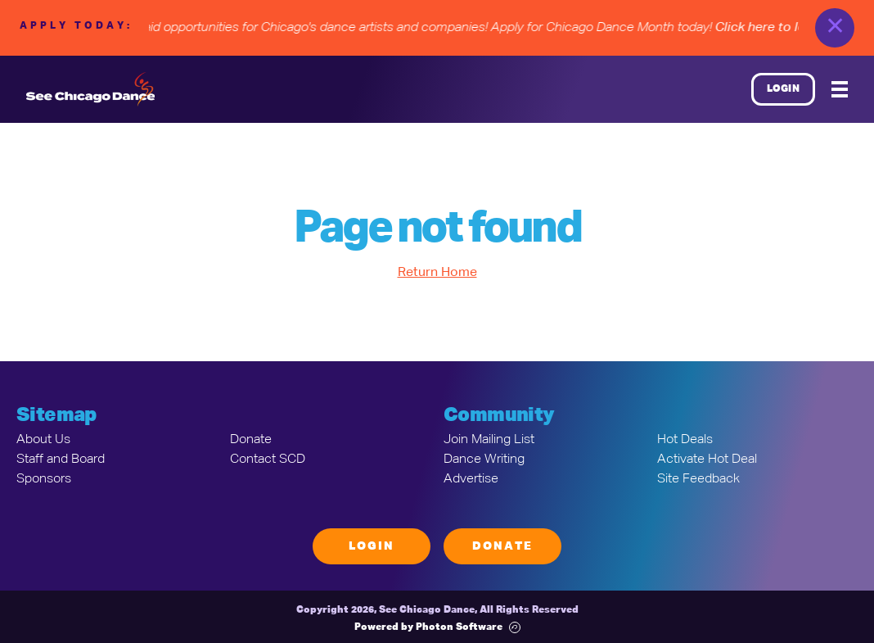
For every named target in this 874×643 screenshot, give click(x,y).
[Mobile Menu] (839, 89)
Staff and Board (60, 459)
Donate (251, 439)
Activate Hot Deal (707, 459)
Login (783, 89)
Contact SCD (267, 459)
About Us (43, 439)
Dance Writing (484, 459)
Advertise (471, 479)
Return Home (437, 272)
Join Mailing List (489, 439)
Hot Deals (685, 439)
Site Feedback (698, 479)
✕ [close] (835, 28)
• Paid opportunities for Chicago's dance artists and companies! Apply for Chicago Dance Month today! (499, 27)
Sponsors (43, 479)
